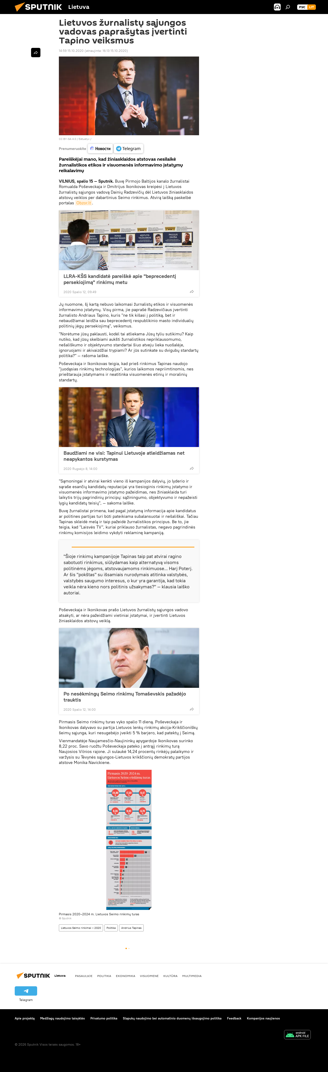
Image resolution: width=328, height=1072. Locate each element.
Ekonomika (125, 976)
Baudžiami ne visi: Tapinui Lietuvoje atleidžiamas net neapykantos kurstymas (124, 456)
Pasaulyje (84, 976)
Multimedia (192, 976)
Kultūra (170, 976)
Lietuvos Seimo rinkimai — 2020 (81, 928)
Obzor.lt (83, 203)
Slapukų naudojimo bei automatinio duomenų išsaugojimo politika (172, 1018)
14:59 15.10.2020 (71, 51)
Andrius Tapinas (131, 928)
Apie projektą (25, 1018)
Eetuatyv (84, 139)
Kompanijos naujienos (263, 1018)
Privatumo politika (103, 1018)
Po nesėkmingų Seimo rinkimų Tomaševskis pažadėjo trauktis (125, 697)
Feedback (234, 1018)
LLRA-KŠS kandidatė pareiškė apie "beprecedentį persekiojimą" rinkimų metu (120, 279)
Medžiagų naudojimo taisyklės (62, 1018)
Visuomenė (149, 976)
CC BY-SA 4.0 (67, 139)
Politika (111, 928)
